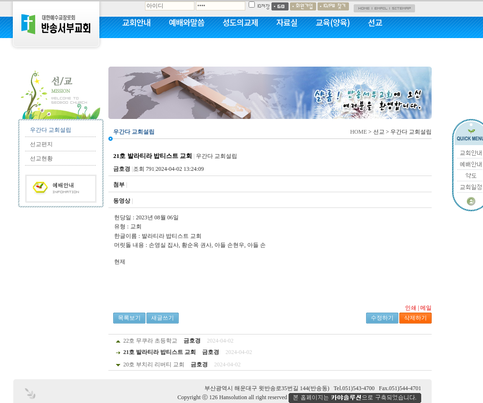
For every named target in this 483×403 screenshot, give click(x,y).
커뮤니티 (136, 47)
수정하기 (382, 318)
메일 (426, 308)
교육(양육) (333, 22)
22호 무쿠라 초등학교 (150, 340)
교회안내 (136, 22)
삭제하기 (415, 318)
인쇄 (410, 308)
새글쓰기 (162, 318)
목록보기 (129, 318)
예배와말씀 (186, 22)
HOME (358, 131)
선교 (375, 22)
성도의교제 (240, 22)
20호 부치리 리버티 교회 (153, 364)
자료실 (287, 22)
